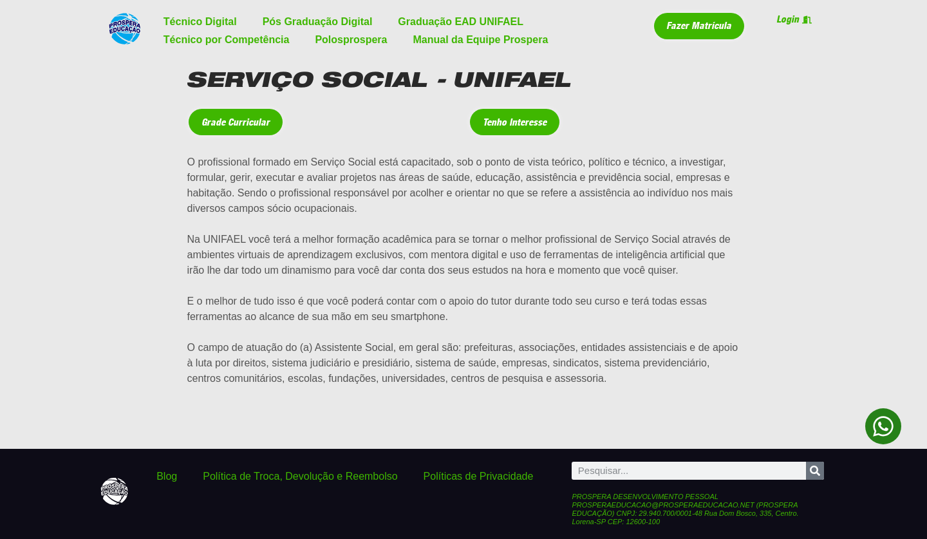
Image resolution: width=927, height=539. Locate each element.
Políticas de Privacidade (479, 476)
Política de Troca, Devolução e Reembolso (300, 476)
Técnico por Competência (227, 39)
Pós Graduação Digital (318, 21)
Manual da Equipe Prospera (480, 39)
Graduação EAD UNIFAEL (460, 21)
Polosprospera (351, 39)
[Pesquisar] (815, 471)
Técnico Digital (200, 21)
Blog (166, 476)
